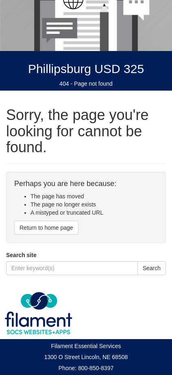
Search (152, 268)
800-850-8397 (95, 368)
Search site (21, 255)
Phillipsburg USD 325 (86, 68)
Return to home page (46, 227)
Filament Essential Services (86, 346)
